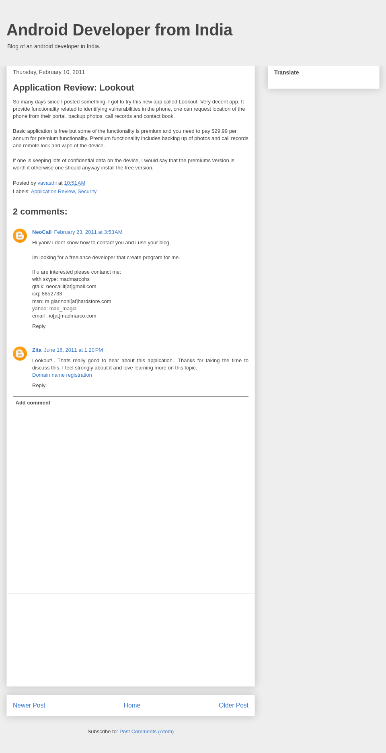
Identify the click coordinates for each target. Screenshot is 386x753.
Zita (36, 350)
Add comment (33, 403)
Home (132, 705)
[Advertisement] (130, 640)
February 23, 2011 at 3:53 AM (88, 232)
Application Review (53, 191)
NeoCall (41, 232)
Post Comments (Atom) (146, 731)
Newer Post (29, 705)
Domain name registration (62, 375)
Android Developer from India (119, 30)
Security (87, 191)
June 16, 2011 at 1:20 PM (73, 350)
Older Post (233, 705)
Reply (38, 326)
